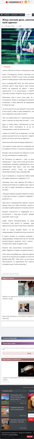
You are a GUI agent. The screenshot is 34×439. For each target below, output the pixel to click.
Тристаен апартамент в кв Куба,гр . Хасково (18, 421)
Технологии (7, 67)
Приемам (29, 436)
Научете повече (13, 434)
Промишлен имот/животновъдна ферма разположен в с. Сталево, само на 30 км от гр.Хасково (18, 399)
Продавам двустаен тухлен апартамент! (17, 408)
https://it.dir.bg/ (14, 274)
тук (3, 349)
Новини (28, 14)
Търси (31, 419)
